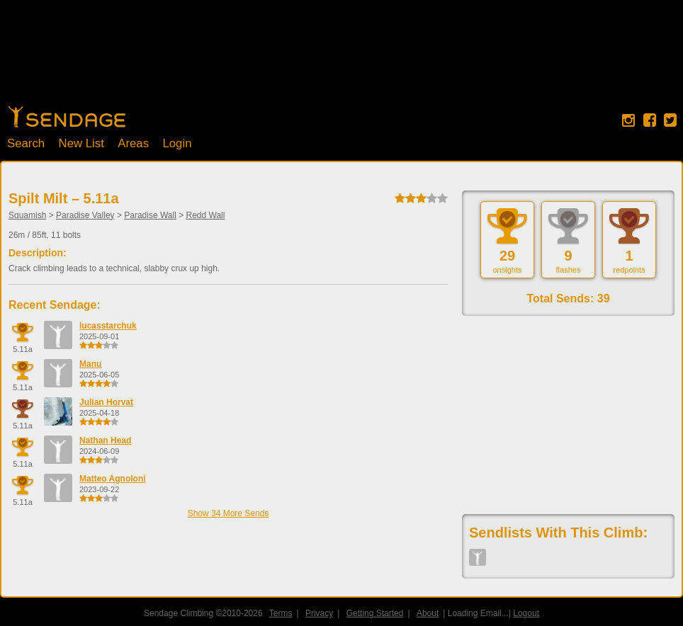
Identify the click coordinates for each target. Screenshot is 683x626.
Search (26, 143)
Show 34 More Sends (228, 513)
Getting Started (375, 613)
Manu (90, 364)
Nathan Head (105, 440)
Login (176, 143)
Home (67, 116)
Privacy (319, 613)
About (428, 613)
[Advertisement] (341, 60)
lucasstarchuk (108, 326)
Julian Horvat (106, 402)
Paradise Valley (85, 215)
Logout (526, 613)
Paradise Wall (150, 215)
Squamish (27, 215)
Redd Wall (205, 215)
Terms (281, 613)
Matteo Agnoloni (112, 479)
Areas (133, 143)
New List (81, 143)
